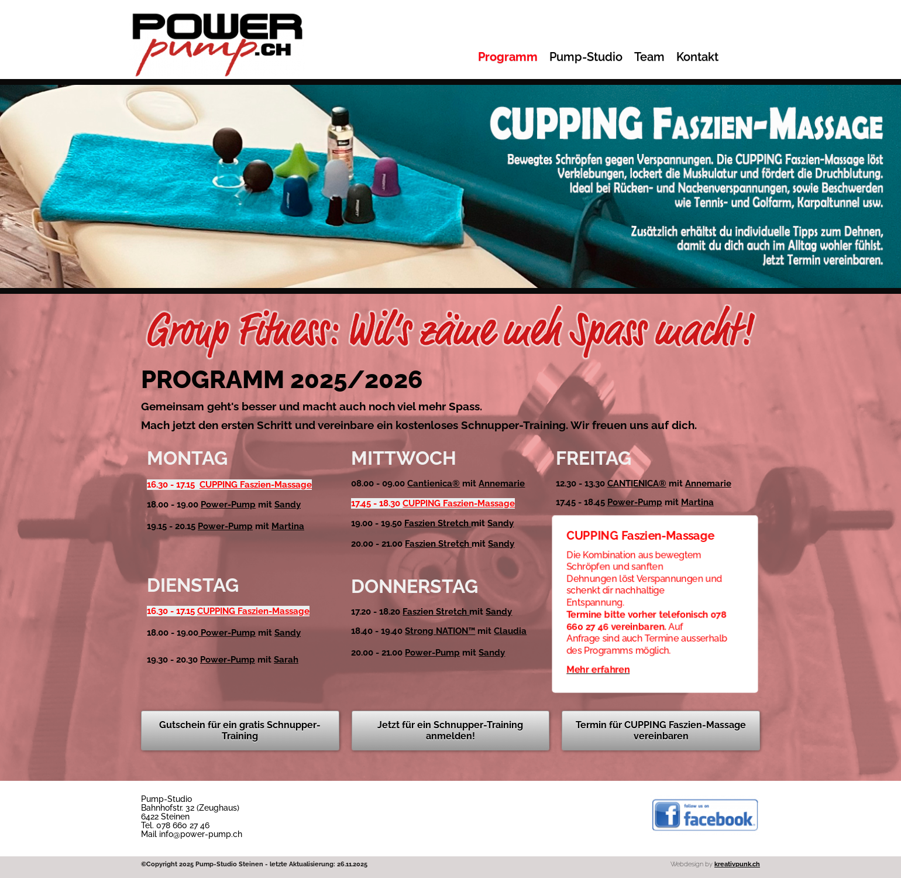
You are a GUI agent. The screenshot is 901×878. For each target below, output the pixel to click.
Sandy (287, 504)
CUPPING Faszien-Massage (256, 484)
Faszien (436, 523)
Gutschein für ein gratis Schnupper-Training (240, 730)
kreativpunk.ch (737, 864)
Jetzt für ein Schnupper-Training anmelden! (450, 730)
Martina (287, 526)
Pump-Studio (586, 57)
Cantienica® (433, 483)
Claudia (510, 631)
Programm (508, 57)
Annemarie (502, 483)
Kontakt (697, 57)
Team (649, 57)
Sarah (286, 659)
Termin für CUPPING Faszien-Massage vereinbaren (661, 730)
